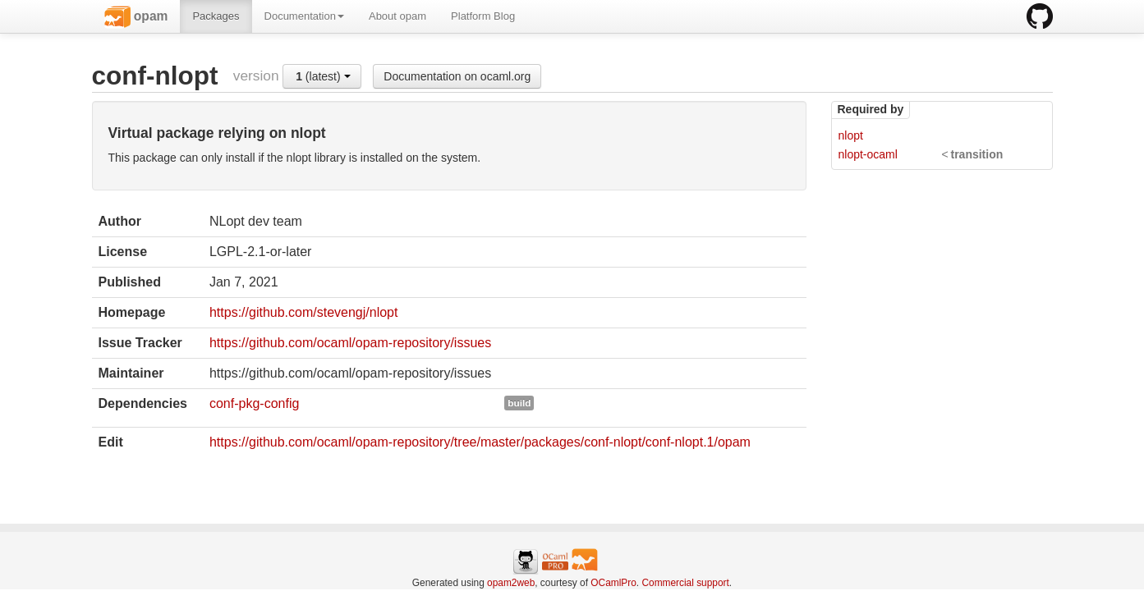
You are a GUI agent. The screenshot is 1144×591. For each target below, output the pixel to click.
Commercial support (684, 583)
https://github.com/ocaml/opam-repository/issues (350, 343)
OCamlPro (613, 583)
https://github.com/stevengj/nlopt (303, 312)
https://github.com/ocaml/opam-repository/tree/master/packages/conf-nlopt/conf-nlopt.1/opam (480, 442)
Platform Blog (483, 16)
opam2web (511, 583)
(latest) (323, 76)
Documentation (304, 16)
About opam (397, 16)
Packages (215, 16)
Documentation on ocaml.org (457, 76)
